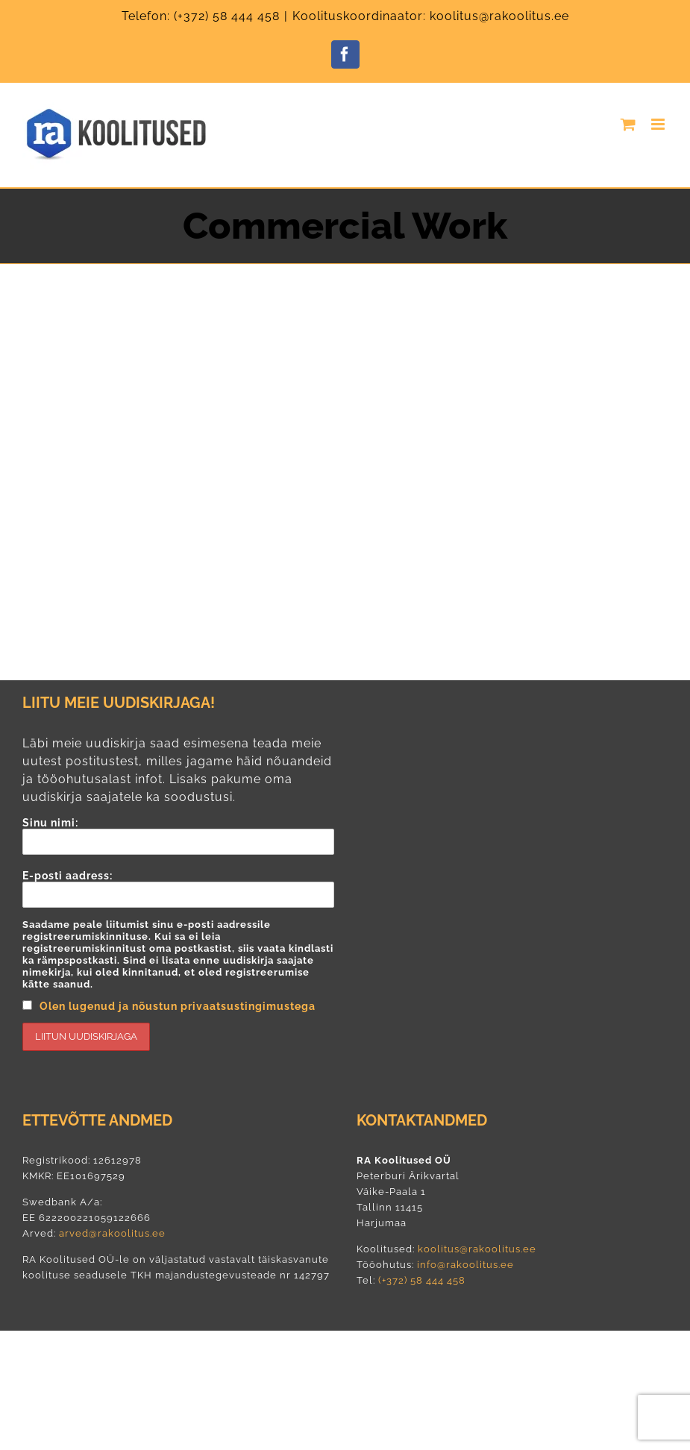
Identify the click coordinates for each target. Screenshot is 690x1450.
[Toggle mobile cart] (628, 124)
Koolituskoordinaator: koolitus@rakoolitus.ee (430, 16)
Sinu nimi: (178, 836)
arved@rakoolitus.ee (112, 1233)
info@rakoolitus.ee (464, 1264)
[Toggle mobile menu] (659, 124)
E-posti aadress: (178, 960)
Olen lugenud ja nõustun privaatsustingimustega (178, 1006)
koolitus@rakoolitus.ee (477, 1249)
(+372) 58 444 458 (227, 16)
